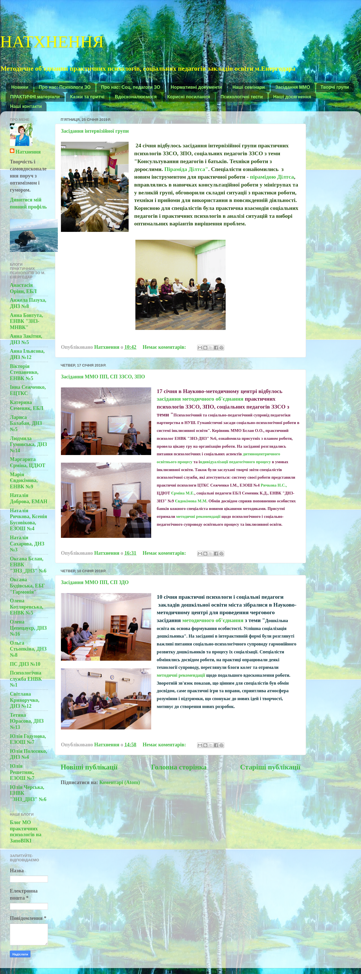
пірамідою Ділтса (272, 177)
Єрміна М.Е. (182, 493)
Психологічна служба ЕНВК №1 (26, 679)
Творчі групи (335, 87)
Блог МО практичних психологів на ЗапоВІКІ (25, 832)
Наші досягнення (292, 96)
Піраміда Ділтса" (186, 169)
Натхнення (28, 152)
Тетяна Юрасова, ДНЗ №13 (26, 721)
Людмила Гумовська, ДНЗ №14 (28, 444)
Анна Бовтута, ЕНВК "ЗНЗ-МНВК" (26, 321)
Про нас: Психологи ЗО (65, 87)
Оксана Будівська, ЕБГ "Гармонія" (27, 585)
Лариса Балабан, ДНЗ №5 (26, 423)
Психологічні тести (242, 96)
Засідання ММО (292, 87)
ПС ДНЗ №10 (25, 664)
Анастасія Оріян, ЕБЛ (23, 288)
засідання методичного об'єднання (201, 399)
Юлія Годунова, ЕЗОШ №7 (28, 739)
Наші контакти (26, 106)
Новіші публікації (89, 767)
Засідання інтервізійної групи (95, 131)
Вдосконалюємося (136, 96)
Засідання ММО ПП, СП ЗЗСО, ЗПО (103, 377)
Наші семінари (248, 87)
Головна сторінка (178, 767)
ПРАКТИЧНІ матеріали (35, 96)
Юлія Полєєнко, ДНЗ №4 (28, 754)
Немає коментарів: (165, 347)
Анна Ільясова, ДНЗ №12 (27, 354)
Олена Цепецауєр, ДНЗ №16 (28, 628)
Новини (19, 87)
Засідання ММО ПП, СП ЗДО (95, 582)
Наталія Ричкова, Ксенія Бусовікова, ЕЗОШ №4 (28, 520)
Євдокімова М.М (190, 501)
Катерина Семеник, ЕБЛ (26, 405)
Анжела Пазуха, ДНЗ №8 (28, 303)
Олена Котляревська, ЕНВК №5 (26, 607)
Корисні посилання (188, 96)
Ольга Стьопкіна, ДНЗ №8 (28, 649)
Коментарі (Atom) (119, 782)
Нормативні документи (196, 87)
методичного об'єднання (212, 620)
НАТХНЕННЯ (52, 40)
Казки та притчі (87, 96)
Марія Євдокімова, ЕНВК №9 (24, 480)
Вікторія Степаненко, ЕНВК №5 (24, 372)
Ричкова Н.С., (274, 485)
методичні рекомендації (199, 516)
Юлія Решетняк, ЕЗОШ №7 (22, 772)
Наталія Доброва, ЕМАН (28, 498)
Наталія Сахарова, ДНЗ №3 (27, 544)
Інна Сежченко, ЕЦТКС (28, 390)
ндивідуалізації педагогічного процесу (235, 462)
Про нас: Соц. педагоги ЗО (130, 87)
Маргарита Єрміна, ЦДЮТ (27, 462)
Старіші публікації (270, 767)
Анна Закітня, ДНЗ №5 (26, 339)
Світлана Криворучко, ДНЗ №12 (24, 700)
